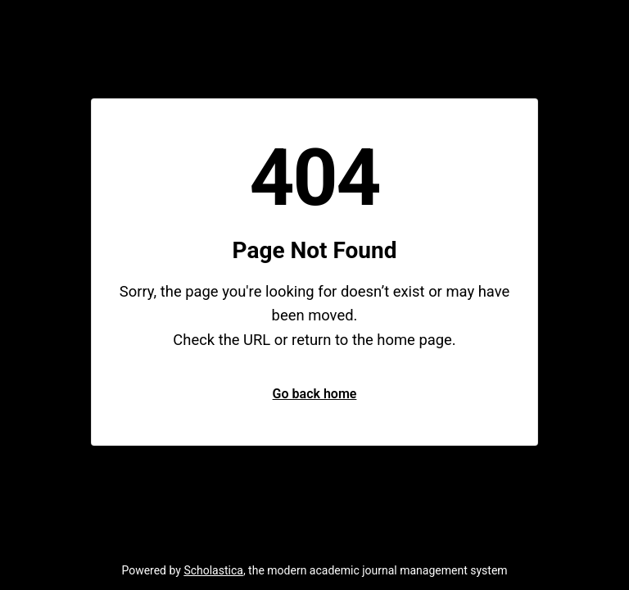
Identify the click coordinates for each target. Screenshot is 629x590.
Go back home (315, 394)
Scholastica (213, 570)
